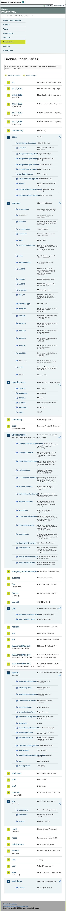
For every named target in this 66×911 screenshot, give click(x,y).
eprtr (14, 426)
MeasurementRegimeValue (27, 717)
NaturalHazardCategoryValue (27, 728)
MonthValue (23, 510)
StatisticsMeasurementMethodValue (27, 755)
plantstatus (23, 815)
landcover (16, 773)
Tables (5, 29)
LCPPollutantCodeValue (27, 478)
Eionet (12, 16)
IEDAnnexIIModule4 (21, 664)
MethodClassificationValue (27, 494)
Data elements (8, 33)
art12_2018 (17, 95)
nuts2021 (22, 345)
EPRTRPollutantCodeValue (27, 461)
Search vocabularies (14, 75)
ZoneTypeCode (24, 766)
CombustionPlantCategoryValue (27, 443)
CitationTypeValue (25, 688)
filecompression (25, 262)
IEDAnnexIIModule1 (21, 646)
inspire (15, 673)
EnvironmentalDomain (27, 701)
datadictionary (18, 382)
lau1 (14, 780)
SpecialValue (23, 750)
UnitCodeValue (24, 548)
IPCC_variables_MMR (27, 619)
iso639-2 (22, 269)
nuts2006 (22, 316)
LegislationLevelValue (27, 712)
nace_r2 (22, 295)
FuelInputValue (24, 470)
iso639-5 (22, 284)
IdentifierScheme (25, 707)
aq (13, 82)
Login (47, 5)
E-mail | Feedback (10, 904)
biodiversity (17, 130)
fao (13, 584)
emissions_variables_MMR (27, 614)
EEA (13, 2)
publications (18, 844)
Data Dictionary (20, 16)
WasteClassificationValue (27, 557)
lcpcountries (23, 810)
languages (23, 290)
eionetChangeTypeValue (27, 169)
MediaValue (23, 723)
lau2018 (15, 792)
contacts (22, 388)
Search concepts (31, 75)
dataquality (17, 419)
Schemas (6, 37)
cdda (14, 137)
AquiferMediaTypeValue (27, 681)
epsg (20, 256)
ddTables (22, 398)
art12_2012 (17, 89)
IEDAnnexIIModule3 (21, 655)
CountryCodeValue (26, 452)
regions (21, 183)
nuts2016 (22, 338)
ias (13, 633)
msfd (14, 829)
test (13, 860)
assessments (24, 209)
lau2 (14, 786)
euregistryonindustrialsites (24, 571)
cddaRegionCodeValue (27, 143)
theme (21, 761)
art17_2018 (17, 122)
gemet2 (15, 602)
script (21, 367)
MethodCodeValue (26, 501)
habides (15, 627)
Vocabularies (8, 42)
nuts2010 (22, 323)
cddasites (22, 148)
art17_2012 (17, 113)
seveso (15, 851)
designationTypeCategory (27, 159)
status (21, 412)
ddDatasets (23, 393)
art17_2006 (17, 104)
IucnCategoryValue (26, 174)
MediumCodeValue (26, 486)
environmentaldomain (27, 245)
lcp (13, 801)
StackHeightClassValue (27, 543)
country (22, 887)
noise (14, 838)
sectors (21, 821)
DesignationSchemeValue (27, 694)
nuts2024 (22, 353)
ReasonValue (24, 534)
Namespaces (8, 50)
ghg (13, 608)
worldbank (17, 881)
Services (6, 46)
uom (14, 866)
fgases (15, 593)
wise (14, 872)
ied (13, 640)
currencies (23, 234)
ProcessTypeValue (26, 733)
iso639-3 (22, 279)
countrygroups (24, 229)
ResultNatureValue (26, 738)
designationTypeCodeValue (27, 165)
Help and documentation (12, 20)
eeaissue (22, 403)
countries (22, 222)
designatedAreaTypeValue (27, 154)
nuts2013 (22, 331)
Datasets (6, 25)
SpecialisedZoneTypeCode (27, 746)
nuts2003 (22, 308)
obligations (23, 407)
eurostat (16, 578)
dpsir (21, 240)
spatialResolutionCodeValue (27, 195)
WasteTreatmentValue (27, 563)
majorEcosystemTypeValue (27, 179)
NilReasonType (24, 304)
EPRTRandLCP (19, 435)
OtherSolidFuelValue (26, 525)
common (16, 203)
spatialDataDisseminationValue (27, 189)
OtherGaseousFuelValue (27, 516)
